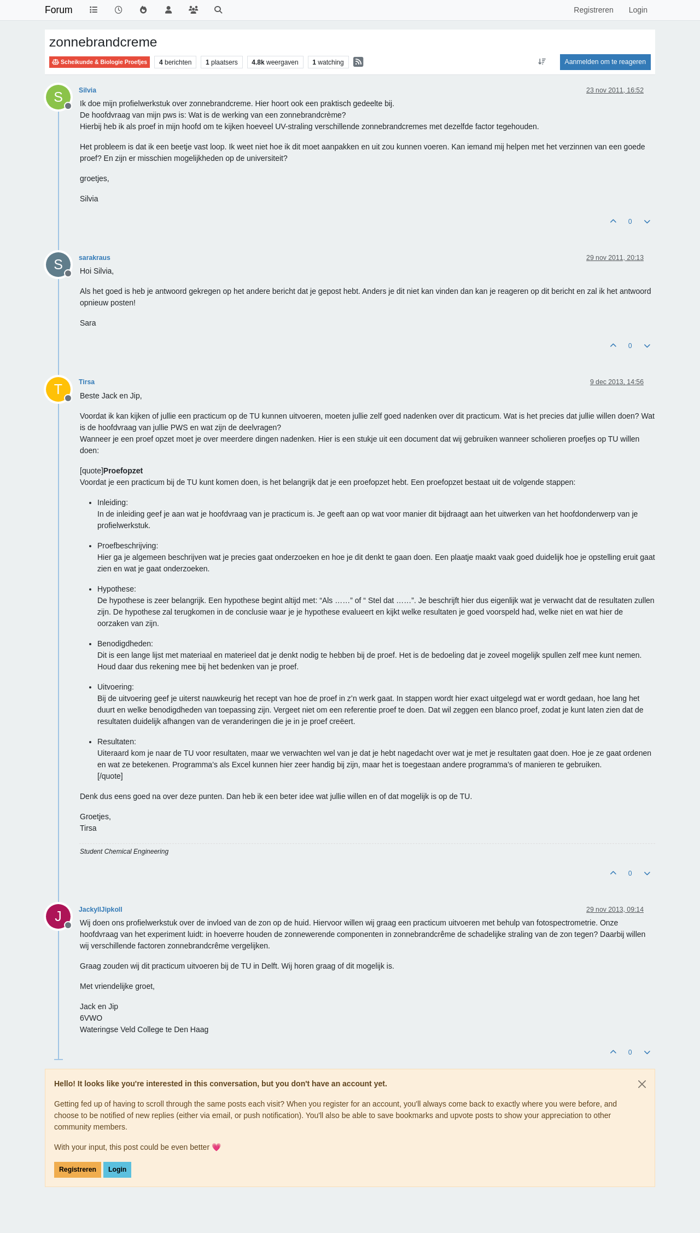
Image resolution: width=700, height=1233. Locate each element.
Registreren (77, 1169)
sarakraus (94, 258)
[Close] (642, 1084)
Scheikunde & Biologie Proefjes (99, 62)
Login (117, 1169)
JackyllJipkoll (100, 909)
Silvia (87, 90)
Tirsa (87, 382)
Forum (59, 9)
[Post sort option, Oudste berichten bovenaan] (542, 62)
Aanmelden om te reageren (605, 62)
